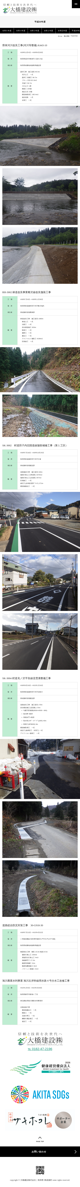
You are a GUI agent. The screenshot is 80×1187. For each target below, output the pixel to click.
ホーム (60, 36)
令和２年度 (48, 31)
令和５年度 (6, 31)
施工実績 (66, 36)
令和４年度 (20, 31)
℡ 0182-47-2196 (40, 1049)
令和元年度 (62, 31)
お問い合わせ (39, 1151)
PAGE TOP (40, 1141)
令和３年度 (34, 31)
